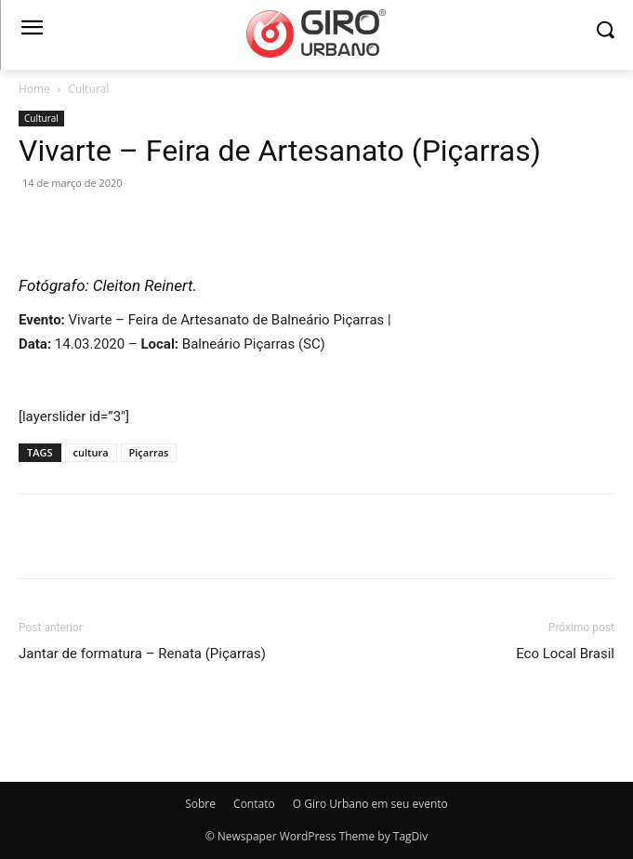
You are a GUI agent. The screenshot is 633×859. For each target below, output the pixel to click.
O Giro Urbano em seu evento (370, 804)
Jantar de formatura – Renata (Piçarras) (142, 653)
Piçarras (149, 452)
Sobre (200, 804)
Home (34, 89)
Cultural (88, 89)
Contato (254, 804)
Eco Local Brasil (565, 653)
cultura (91, 452)
